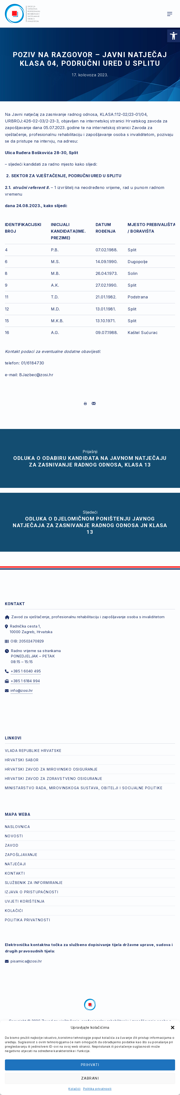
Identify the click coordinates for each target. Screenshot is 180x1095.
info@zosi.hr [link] (22, 690)
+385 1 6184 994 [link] (25, 681)
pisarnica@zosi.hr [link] (26, 961)
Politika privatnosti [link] (97, 1089)
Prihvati (90, 1065)
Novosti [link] (14, 836)
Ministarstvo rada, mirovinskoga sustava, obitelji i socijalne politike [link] (84, 788)
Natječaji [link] (15, 864)
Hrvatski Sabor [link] (22, 760)
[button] (172, 1027)
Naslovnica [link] (17, 827)
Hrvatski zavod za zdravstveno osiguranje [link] (53, 778)
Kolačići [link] (74, 1089)
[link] (173, 35)
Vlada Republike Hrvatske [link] (33, 750)
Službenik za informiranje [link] (34, 883)
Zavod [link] (11, 845)
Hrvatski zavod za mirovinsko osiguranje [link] (51, 769)
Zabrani (90, 1078)
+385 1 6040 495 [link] (26, 671)
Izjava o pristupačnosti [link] (31, 892)
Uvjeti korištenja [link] (25, 901)
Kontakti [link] (15, 873)
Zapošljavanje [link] (21, 855)
